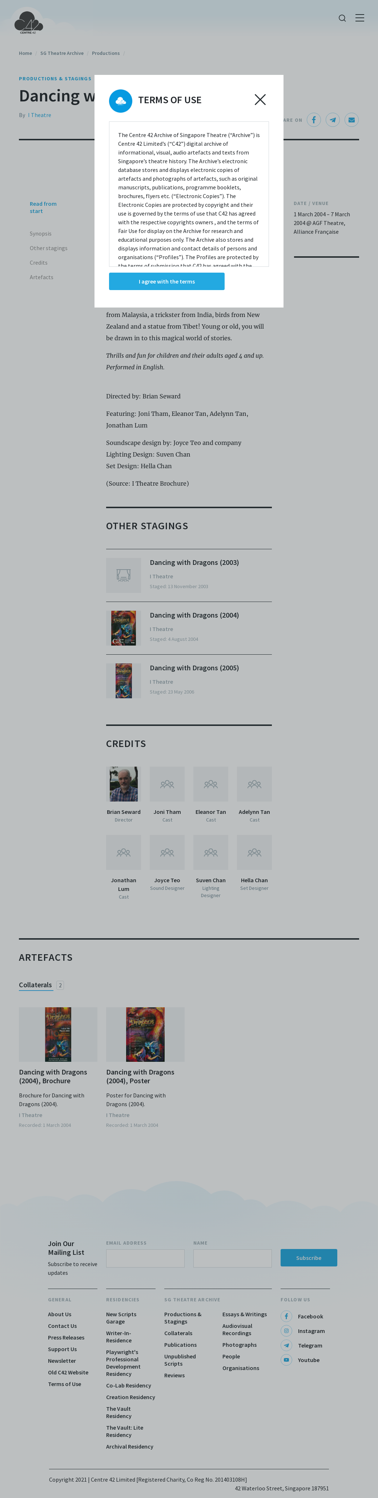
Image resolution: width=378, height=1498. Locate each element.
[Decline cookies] (260, 99)
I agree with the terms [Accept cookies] (167, 281)
